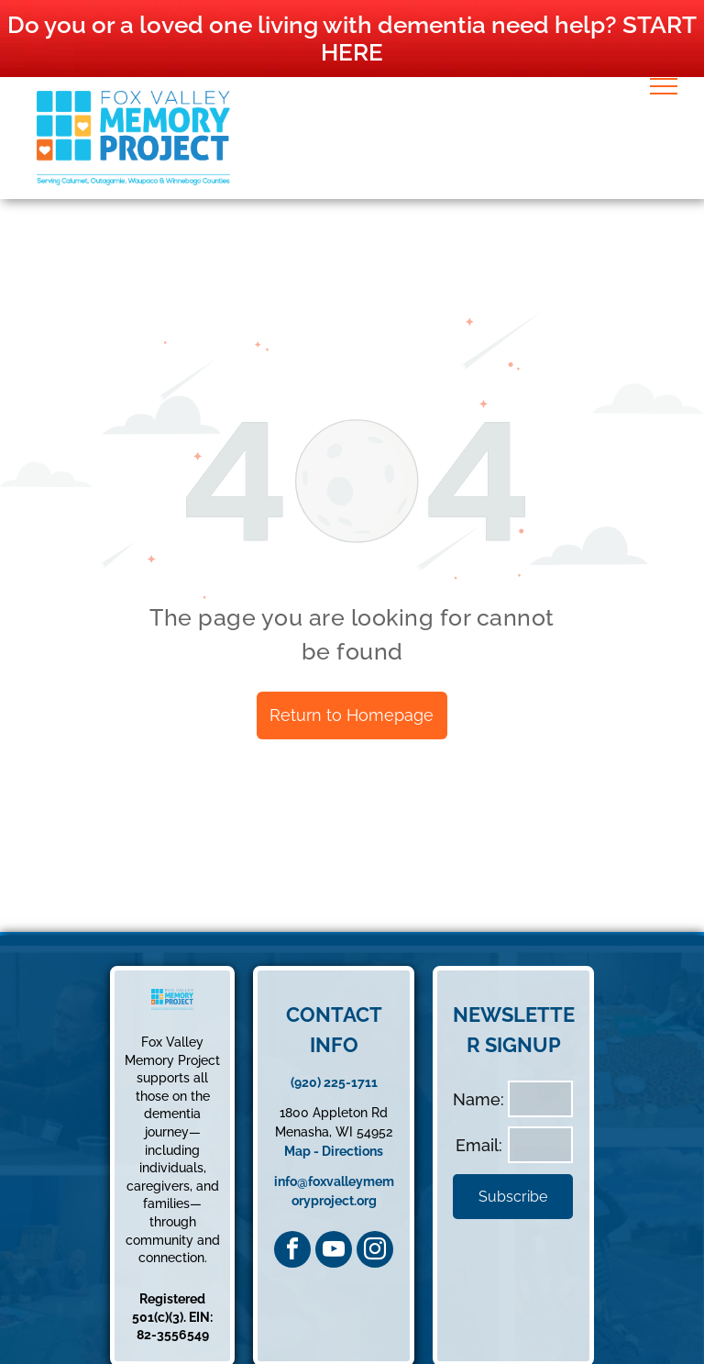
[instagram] (375, 1249)
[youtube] (333, 1249)
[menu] (664, 86)
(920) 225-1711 (334, 1082)
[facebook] (292, 1249)
